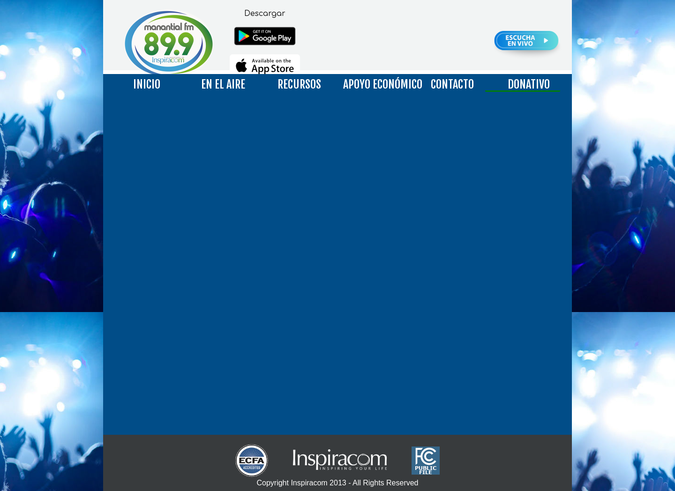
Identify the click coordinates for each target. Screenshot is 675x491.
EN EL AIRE (223, 84)
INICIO (146, 84)
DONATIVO (529, 84)
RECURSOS (299, 84)
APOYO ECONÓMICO (378, 84)
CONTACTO (452, 84)
